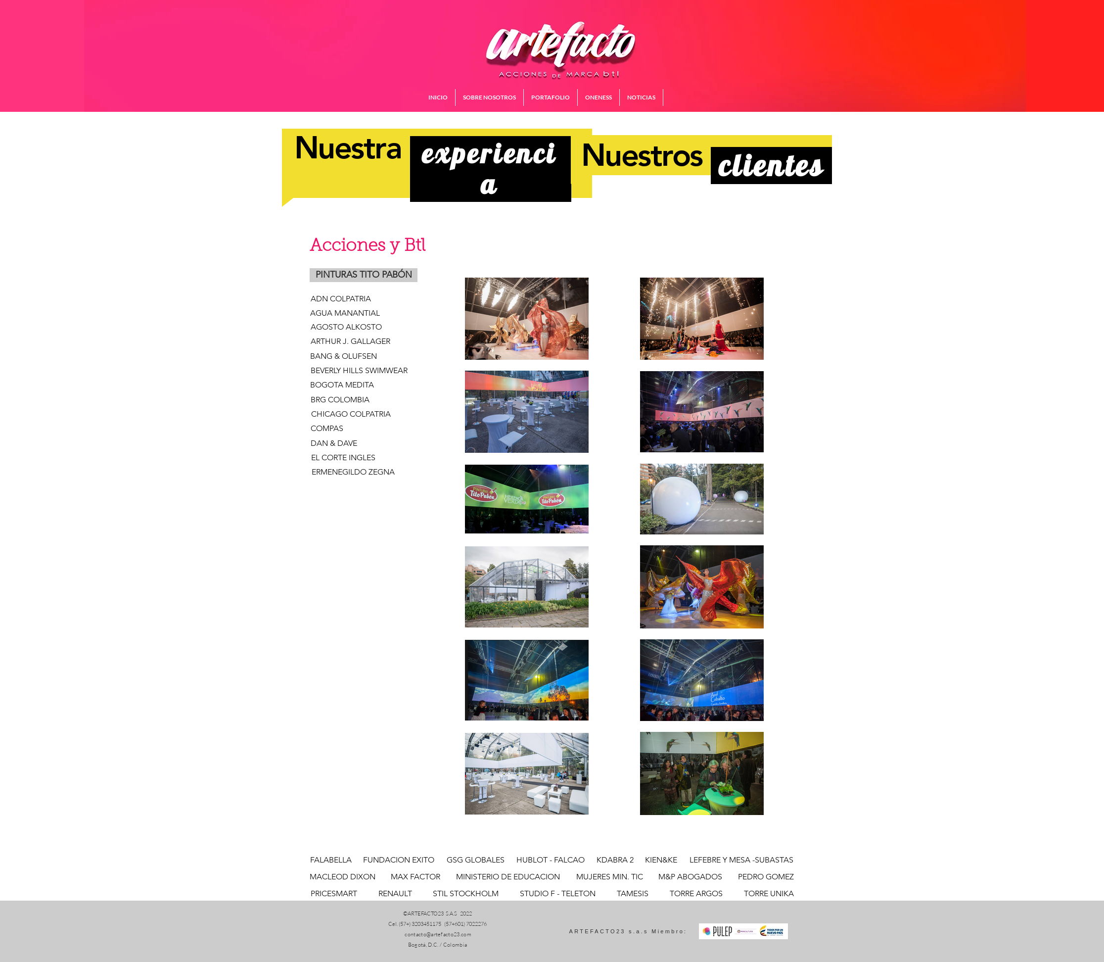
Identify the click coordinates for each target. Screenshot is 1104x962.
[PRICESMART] (334, 894)
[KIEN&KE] (661, 860)
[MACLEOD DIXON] (342, 877)
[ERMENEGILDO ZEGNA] (353, 472)
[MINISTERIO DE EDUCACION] (508, 877)
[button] (363, 275)
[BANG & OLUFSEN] (361, 356)
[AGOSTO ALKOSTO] (346, 327)
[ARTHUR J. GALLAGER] (350, 342)
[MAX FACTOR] (415, 877)
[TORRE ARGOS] (696, 894)
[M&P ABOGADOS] (690, 877)
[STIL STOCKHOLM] (465, 894)
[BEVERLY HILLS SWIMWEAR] (359, 371)
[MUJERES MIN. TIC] (609, 877)
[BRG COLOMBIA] (340, 400)
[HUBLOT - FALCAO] (550, 860)
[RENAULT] (395, 894)
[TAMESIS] (632, 894)
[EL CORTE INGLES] (343, 458)
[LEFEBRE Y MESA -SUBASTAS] (741, 860)
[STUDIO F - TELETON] (557, 894)
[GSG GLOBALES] (475, 860)
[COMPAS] (326, 429)
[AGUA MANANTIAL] (345, 313)
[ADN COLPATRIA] (340, 299)
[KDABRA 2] (615, 860)
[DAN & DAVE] (334, 443)
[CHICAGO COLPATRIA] (351, 414)
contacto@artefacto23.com (438, 934)
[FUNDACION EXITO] (399, 860)
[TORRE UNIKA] (768, 894)
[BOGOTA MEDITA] (342, 385)
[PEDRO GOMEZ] (765, 877)
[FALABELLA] (331, 860)
